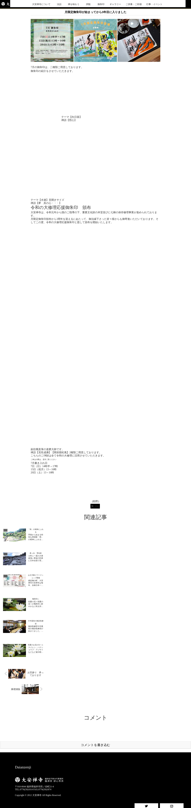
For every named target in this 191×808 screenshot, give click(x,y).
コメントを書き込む (95, 745)
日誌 (95, 506)
